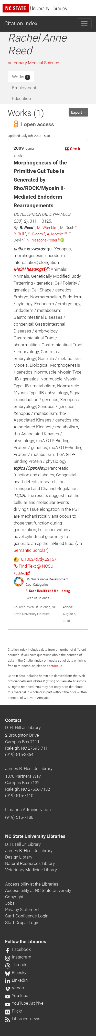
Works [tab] (21, 77)
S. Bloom (35, 234)
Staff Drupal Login (22, 922)
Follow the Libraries (25, 941)
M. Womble (46, 227)
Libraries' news (22, 1018)
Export (77, 112)
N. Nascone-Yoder (42, 240)
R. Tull (19, 234)
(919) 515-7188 (19, 817)
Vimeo (14, 987)
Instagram (18, 957)
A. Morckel (56, 234)
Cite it (72, 149)
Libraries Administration (28, 809)
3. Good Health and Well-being (48, 590)
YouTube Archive (24, 1003)
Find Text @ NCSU (33, 566)
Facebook (18, 949)
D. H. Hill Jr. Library (23, 727)
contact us (54, 666)
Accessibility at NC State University (38, 890)
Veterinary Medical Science (33, 62)
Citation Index (20, 23)
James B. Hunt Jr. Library (28, 768)
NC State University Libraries (35, 836)
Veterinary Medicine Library (31, 869)
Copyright (14, 896)
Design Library (18, 857)
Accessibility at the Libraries (31, 884)
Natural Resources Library (30, 863)
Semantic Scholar (30, 550)
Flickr (13, 1011)
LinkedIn (16, 980)
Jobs (10, 903)
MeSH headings (31, 269)
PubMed (22, 573)
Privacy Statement (22, 909)
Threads (16, 964)
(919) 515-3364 (19, 754)
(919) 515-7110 (19, 795)
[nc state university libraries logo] (49, 10)
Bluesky (15, 972)
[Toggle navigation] (84, 23)
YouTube (16, 995)
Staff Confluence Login (26, 915)
